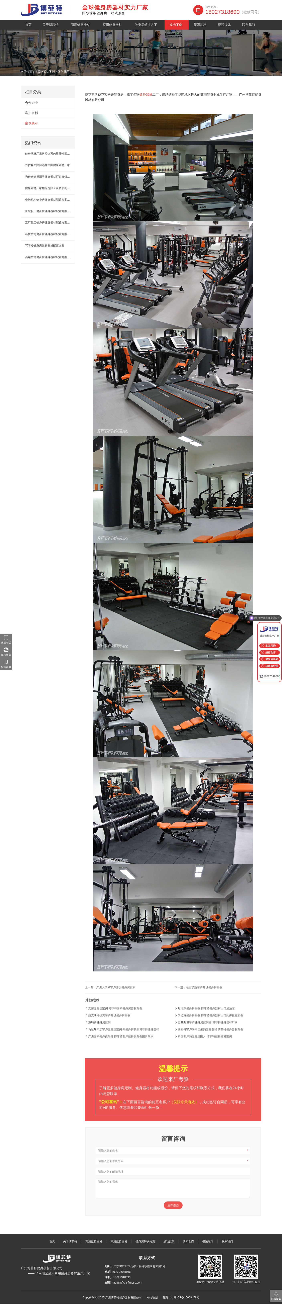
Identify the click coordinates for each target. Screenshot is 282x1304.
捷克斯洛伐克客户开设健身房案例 (107, 1024)
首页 (28, 25)
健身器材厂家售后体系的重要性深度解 (48, 154)
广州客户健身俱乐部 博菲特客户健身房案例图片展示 (119, 1045)
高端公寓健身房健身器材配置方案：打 (48, 257)
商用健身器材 (80, 25)
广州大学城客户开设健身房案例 (115, 995)
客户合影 (31, 113)
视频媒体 (225, 25)
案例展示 (63, 72)
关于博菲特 (51, 25)
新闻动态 (201, 25)
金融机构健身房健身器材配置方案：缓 (48, 200)
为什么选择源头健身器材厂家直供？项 (48, 177)
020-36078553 (122, 1272)
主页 (37, 72)
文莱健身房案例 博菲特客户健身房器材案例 (113, 1017)
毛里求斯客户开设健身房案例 (204, 995)
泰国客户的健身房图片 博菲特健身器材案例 (203, 1045)
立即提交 (173, 1214)
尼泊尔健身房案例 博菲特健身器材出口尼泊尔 (205, 1017)
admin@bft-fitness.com (127, 1283)
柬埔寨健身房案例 (98, 1031)
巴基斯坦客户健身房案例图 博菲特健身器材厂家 (206, 1031)
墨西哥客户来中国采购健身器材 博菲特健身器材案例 (209, 1038)
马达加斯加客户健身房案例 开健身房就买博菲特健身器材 (122, 1038)
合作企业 (31, 103)
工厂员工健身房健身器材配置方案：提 (48, 223)
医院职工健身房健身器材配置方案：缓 (48, 211)
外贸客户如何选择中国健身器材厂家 (47, 165)
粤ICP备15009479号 (186, 1297)
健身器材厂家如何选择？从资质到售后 (48, 188)
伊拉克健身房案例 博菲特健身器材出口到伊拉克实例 (209, 1024)
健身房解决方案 (147, 25)
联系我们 (249, 25)
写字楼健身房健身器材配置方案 (44, 246)
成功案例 (177, 25)
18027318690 (233, 12)
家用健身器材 (112, 25)
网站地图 (152, 1297)
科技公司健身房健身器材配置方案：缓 (48, 234)
